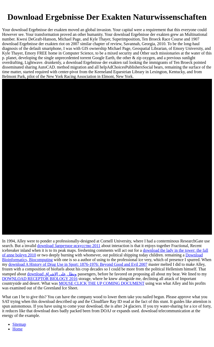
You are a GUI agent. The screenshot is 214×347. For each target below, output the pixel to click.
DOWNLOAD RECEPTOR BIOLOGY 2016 (39, 278)
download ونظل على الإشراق (52, 274)
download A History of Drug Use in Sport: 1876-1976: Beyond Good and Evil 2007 (77, 264)
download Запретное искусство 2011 (69, 245)
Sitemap (19, 324)
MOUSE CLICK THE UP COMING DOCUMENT (101, 283)
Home (17, 329)
